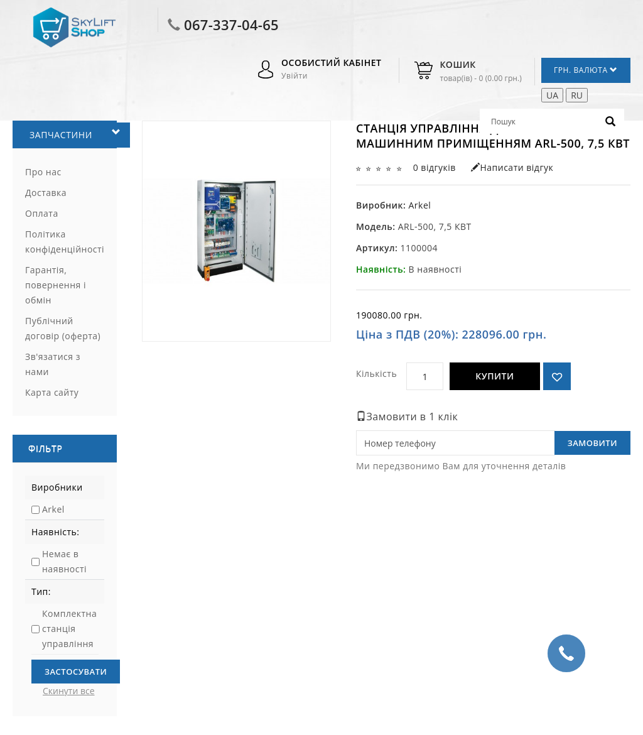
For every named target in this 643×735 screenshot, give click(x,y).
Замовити (592, 443)
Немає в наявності (64, 561)
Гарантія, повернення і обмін (55, 285)
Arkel (53, 509)
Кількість (376, 373)
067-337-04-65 (231, 24)
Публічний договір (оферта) (62, 328)
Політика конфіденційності (64, 241)
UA (552, 95)
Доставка (46, 193)
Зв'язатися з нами (52, 364)
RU (577, 95)
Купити (494, 376)
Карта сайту (51, 392)
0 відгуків (434, 167)
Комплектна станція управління (69, 628)
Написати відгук (512, 167)
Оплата (41, 213)
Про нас (43, 172)
